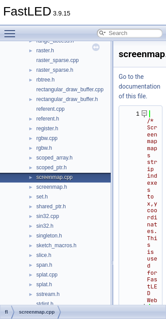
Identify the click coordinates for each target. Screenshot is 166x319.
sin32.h (45, 226)
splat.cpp (47, 275)
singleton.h (49, 236)
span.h (44, 265)
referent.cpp (50, 109)
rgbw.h (44, 148)
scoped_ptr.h (51, 167)
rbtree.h (45, 80)
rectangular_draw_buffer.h (67, 99)
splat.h (44, 284)
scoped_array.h (54, 158)
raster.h (45, 50)
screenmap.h (51, 187)
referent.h (47, 119)
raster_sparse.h (54, 70)
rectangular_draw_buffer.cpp (70, 89)
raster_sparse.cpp (57, 60)
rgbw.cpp (47, 138)
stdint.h (45, 304)
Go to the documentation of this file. (139, 86)
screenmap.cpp (54, 177)
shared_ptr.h (51, 206)
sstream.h (48, 294)
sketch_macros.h (56, 245)
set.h (42, 197)
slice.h (43, 255)
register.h (47, 128)
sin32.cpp (47, 216)
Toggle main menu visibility (11, 29)
